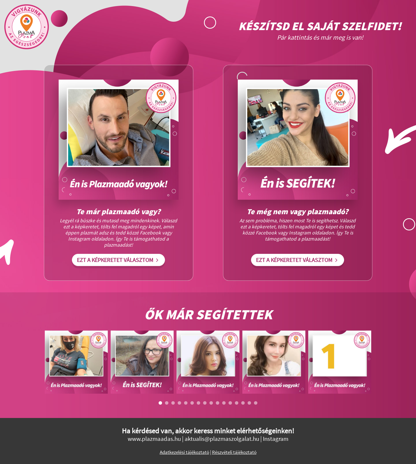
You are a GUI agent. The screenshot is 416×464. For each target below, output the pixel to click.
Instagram (275, 439)
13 (236, 403)
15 (249, 403)
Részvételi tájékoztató (234, 452)
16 (255, 403)
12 (230, 403)
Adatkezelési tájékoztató (184, 452)
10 (217, 403)
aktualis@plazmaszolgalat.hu (222, 439)
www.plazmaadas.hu (154, 439)
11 (224, 403)
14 (243, 403)
